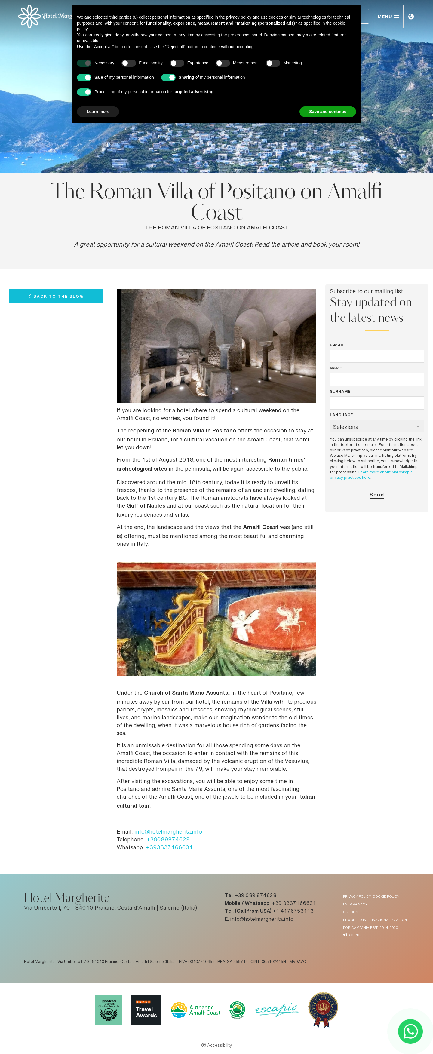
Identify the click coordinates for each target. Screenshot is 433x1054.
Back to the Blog (58, 297)
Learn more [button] (98, 111)
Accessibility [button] (219, 1045)
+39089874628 (168, 840)
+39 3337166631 (294, 904)
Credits (350, 912)
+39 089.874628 (255, 896)
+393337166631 (169, 848)
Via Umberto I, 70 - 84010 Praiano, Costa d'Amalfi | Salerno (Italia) (110, 908)
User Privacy (355, 905)
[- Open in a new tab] (410, 1031)
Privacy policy (357, 897)
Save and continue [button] (327, 111)
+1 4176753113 (293, 911)
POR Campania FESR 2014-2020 (370, 928)
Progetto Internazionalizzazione (376, 920)
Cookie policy (386, 897)
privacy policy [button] (238, 17)
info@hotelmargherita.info (168, 832)
